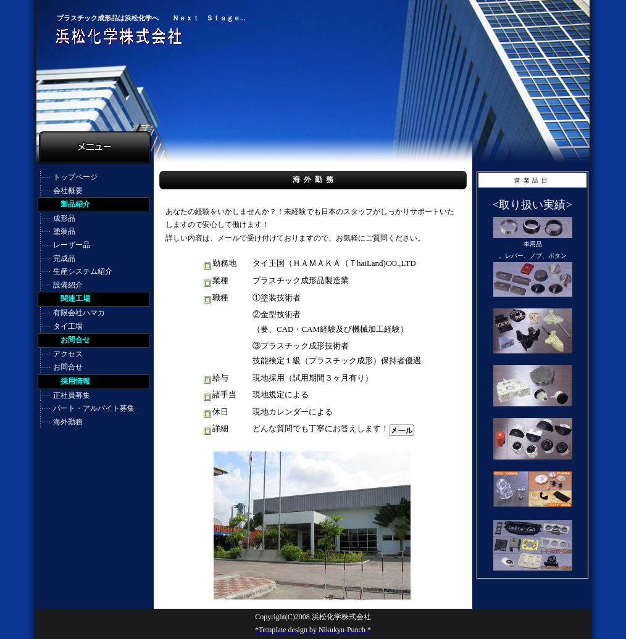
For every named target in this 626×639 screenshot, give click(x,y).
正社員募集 (71, 395)
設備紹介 (68, 285)
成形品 (64, 218)
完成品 (64, 258)
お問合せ (68, 367)
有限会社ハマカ (79, 312)
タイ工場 (68, 326)
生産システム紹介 (82, 271)
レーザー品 (71, 245)
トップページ (75, 177)
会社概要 (68, 190)
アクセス (68, 354)
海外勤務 (68, 422)
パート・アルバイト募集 (94, 408)
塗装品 (64, 231)
